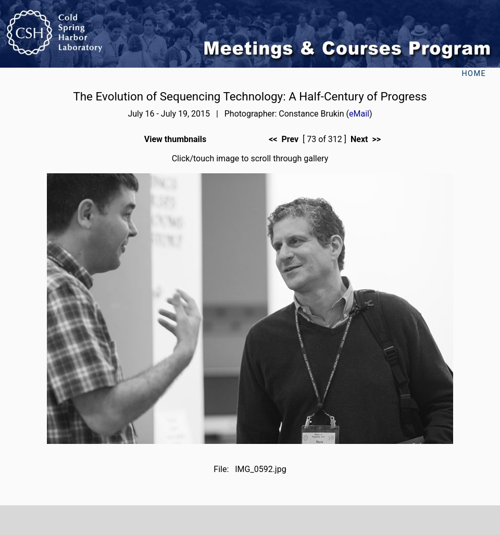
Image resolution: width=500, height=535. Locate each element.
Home (473, 73)
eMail (359, 114)
